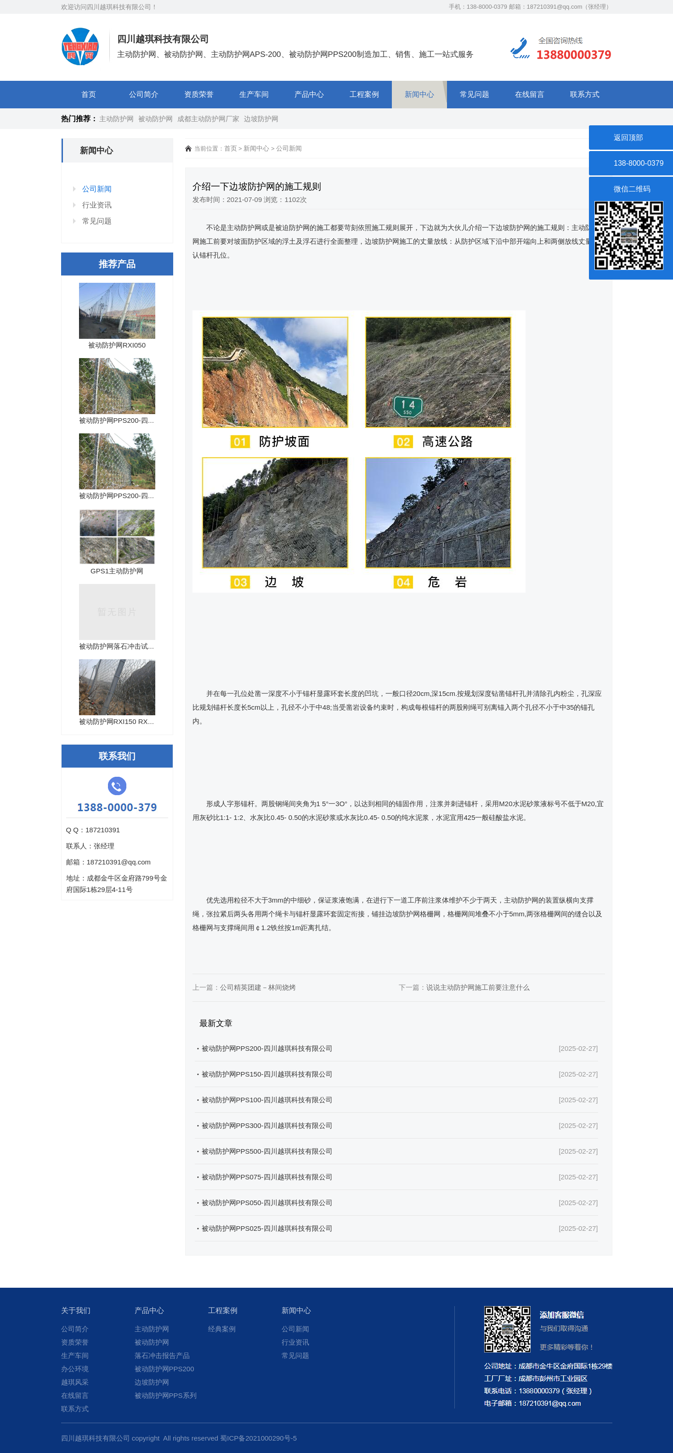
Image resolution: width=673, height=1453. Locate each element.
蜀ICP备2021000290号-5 (258, 1438)
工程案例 (364, 94)
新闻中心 (419, 94)
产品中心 (309, 94)
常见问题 (474, 94)
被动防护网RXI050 (117, 345)
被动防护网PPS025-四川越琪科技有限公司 (267, 1228)
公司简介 (143, 94)
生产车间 (254, 94)
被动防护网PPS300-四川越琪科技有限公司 (267, 1125)
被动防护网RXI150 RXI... (117, 721)
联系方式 (584, 94)
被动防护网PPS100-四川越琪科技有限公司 (267, 1100)
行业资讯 (97, 205)
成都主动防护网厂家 (208, 119)
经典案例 (222, 1329)
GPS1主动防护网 (116, 571)
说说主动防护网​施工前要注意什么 (478, 987)
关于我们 (75, 1310)
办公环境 (75, 1369)
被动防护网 (155, 119)
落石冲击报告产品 (162, 1355)
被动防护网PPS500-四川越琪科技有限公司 (267, 1151)
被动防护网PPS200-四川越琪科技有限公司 (267, 1048)
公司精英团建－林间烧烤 (258, 987)
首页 (88, 94)
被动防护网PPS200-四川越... (123, 420)
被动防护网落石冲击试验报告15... (130, 646)
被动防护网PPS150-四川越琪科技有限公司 (267, 1074)
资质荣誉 (199, 94)
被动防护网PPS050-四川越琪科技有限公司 (267, 1202)
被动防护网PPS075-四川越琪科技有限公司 (267, 1177)
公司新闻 (97, 189)
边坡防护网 (261, 119)
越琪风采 (75, 1382)
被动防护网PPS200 (164, 1369)
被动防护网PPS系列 (166, 1395)
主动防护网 (116, 119)
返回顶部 (628, 137)
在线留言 (529, 94)
